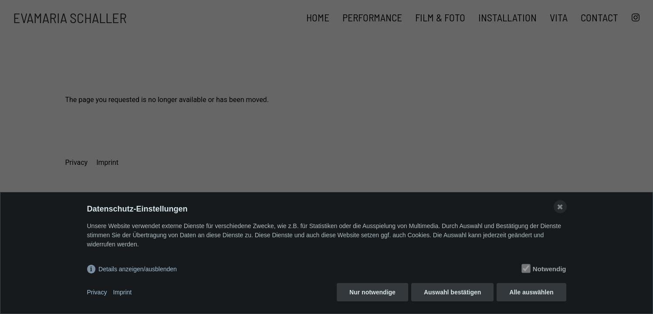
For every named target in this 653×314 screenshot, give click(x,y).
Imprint (122, 292)
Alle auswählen (531, 292)
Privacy (97, 292)
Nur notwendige (372, 292)
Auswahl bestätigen (452, 292)
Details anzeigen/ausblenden (137, 269)
